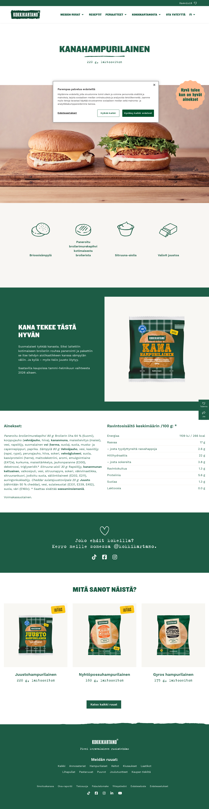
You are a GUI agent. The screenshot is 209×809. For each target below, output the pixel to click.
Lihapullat (68, 771)
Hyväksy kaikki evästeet (138, 113)
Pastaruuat (86, 771)
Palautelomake (100, 786)
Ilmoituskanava (45, 786)
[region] (106, 102)
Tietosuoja (82, 786)
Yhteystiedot (120, 786)
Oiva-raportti (65, 786)
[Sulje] (154, 84)
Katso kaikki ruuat (103, 704)
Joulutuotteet (119, 771)
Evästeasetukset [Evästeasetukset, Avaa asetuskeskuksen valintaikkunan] (67, 113)
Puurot (101, 771)
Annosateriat (77, 766)
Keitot (115, 766)
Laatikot (146, 766)
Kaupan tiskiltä (141, 771)
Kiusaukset (130, 766)
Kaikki (61, 766)
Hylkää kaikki (108, 113)
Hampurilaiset (98, 766)
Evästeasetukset (159, 786)
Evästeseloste (138, 786)
